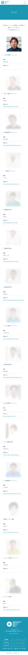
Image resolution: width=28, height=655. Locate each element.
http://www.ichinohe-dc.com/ (10, 184)
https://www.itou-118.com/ (9, 222)
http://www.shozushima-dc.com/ (10, 493)
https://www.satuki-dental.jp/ (10, 454)
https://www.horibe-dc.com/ (9, 106)
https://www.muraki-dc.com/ (9, 338)
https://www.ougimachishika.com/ (11, 377)
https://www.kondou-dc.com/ (10, 261)
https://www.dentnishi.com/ (9, 532)
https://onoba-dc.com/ (8, 416)
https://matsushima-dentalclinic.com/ (12, 300)
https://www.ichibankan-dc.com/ (11, 145)
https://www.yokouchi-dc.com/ (10, 609)
